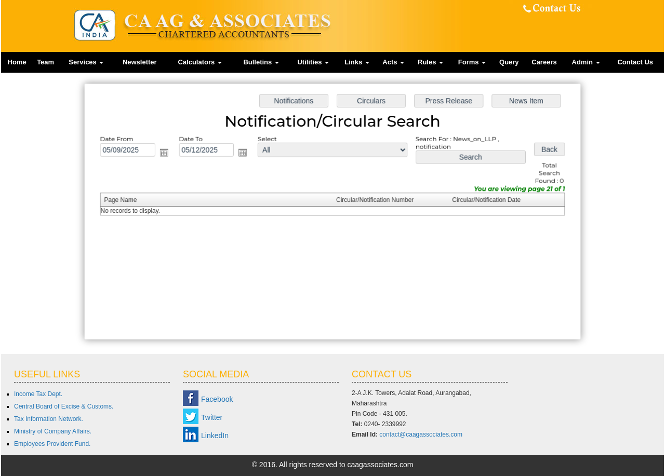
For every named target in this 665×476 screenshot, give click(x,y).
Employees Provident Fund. (52, 443)
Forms (472, 62)
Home (17, 62)
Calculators (199, 62)
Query (509, 62)
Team (45, 62)
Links (356, 62)
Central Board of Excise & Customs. (63, 406)
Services (86, 62)
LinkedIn (215, 435)
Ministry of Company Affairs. (52, 431)
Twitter (211, 417)
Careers (543, 62)
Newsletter (140, 62)
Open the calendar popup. (167, 153)
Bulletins (261, 62)
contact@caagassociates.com (420, 434)
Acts (393, 62)
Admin (586, 62)
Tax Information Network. (48, 419)
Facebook (217, 399)
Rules (430, 62)
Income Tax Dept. (38, 394)
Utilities (313, 62)
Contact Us (635, 62)
